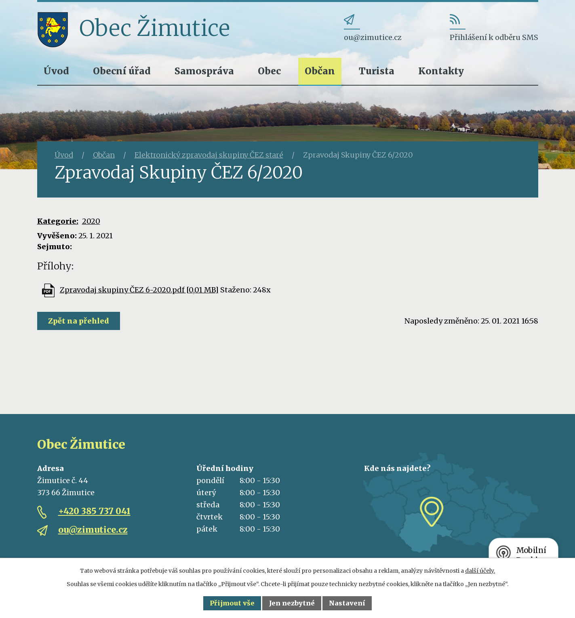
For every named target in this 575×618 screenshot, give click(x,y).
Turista (376, 71)
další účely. (480, 570)
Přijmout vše (232, 603)
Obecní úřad (122, 71)
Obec (269, 71)
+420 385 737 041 (94, 511)
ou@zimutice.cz (93, 529)
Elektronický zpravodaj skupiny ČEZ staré (209, 155)
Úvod (56, 71)
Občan (320, 71)
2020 (91, 221)
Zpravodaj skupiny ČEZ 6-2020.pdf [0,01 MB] (139, 289)
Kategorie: (57, 221)
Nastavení (347, 603)
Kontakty (441, 71)
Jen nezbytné (292, 603)
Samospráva (204, 71)
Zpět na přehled (78, 321)
